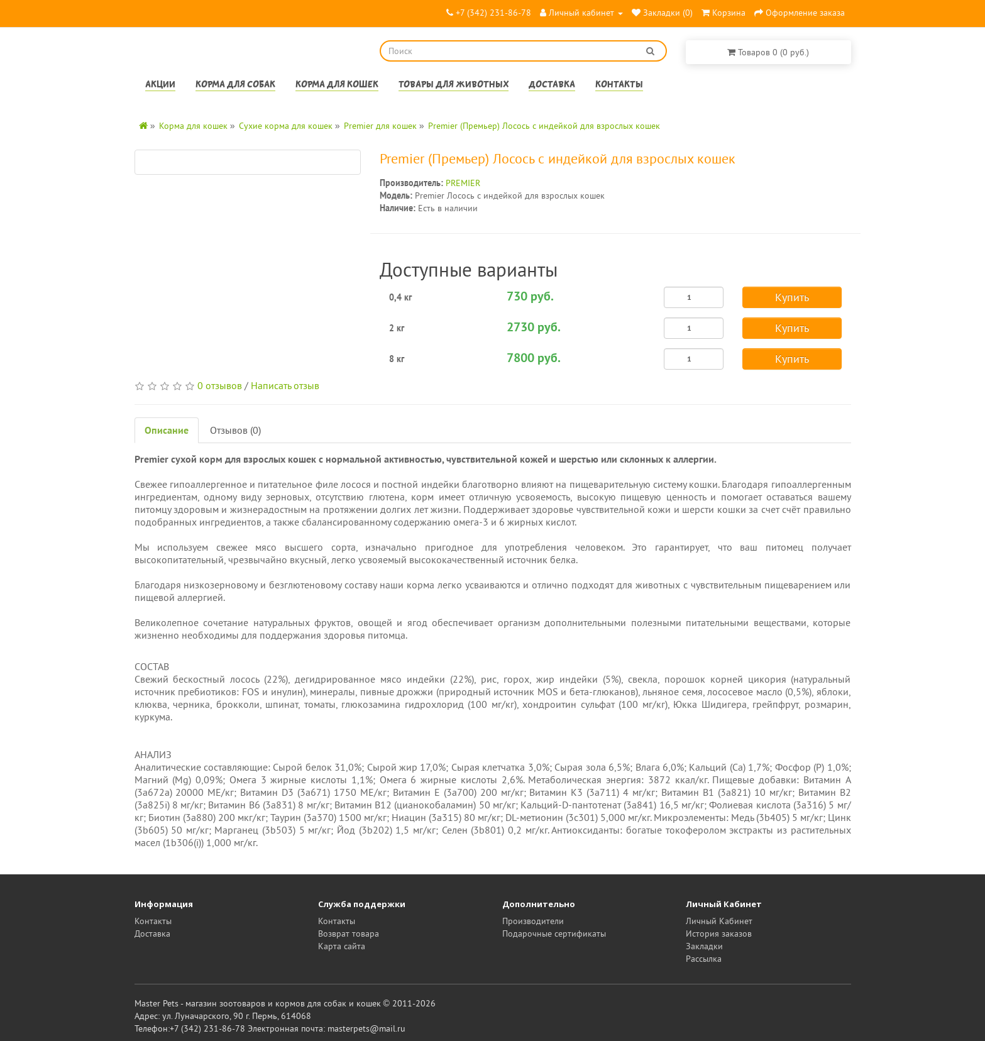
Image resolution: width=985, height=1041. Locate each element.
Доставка (552, 85)
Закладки (704, 946)
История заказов (719, 933)
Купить (792, 297)
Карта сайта (341, 946)
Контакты (619, 85)
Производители (533, 921)
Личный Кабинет (719, 921)
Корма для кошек (336, 85)
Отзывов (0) (235, 430)
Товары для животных (454, 85)
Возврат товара (348, 933)
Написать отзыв (285, 385)
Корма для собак (235, 85)
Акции (160, 85)
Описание (167, 430)
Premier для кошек (380, 125)
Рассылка (704, 958)
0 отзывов (219, 385)
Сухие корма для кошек (286, 125)
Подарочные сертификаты (554, 933)
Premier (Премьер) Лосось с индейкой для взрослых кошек (544, 125)
